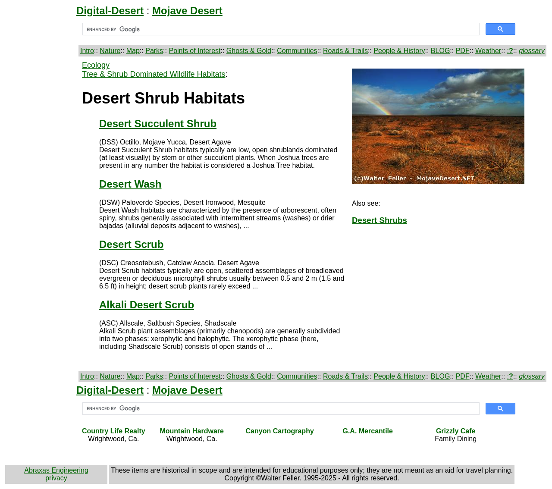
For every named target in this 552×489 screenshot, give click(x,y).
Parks (154, 50)
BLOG (440, 50)
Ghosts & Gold (248, 50)
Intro (87, 50)
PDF (463, 50)
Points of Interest (194, 50)
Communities (297, 50)
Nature (110, 50)
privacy (56, 478)
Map (133, 50)
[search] (280, 29)
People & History (399, 50)
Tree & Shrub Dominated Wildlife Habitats (153, 74)
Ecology (96, 65)
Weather (488, 50)
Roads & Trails (345, 50)
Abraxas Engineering (56, 470)
